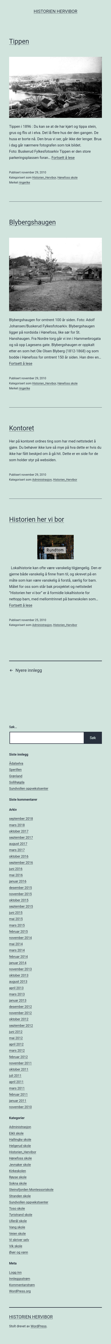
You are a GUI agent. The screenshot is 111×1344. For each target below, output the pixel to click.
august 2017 (18, 844)
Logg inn (15, 1272)
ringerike (24, 182)
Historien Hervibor (55, 11)
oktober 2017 (18, 831)
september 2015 (21, 906)
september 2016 (21, 862)
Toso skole (17, 1208)
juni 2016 (15, 869)
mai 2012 (16, 1038)
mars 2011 (17, 1088)
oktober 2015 (18, 900)
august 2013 (18, 981)
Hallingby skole (20, 1139)
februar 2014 (18, 957)
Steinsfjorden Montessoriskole (31, 1189)
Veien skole (17, 1233)
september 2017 (21, 837)
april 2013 (16, 988)
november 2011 (20, 1063)
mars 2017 (17, 850)
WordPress (38, 1326)
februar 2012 (18, 1057)
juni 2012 (15, 1032)
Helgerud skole (20, 1146)
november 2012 (20, 1013)
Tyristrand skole (20, 1215)
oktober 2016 (18, 856)
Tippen (19, 41)
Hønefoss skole (67, 177)
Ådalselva (16, 763)
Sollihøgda (16, 782)
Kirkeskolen (17, 1171)
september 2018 (21, 818)
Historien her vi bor (36, 519)
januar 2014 (17, 963)
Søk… (13, 727)
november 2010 (20, 1107)
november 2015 (20, 894)
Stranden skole (20, 1196)
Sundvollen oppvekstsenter (28, 788)
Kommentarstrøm (22, 1285)
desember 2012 (20, 1007)
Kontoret (21, 428)
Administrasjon (42, 479)
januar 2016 (17, 881)
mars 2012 (17, 1050)
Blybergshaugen (32, 222)
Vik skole (15, 1246)
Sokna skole (18, 1183)
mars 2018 (17, 825)
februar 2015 (18, 931)
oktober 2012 (18, 1019)
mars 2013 (17, 994)
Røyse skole (18, 1177)
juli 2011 (15, 1075)
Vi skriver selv (19, 1240)
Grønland (15, 776)
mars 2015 (17, 925)
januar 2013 (17, 1000)
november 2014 (20, 938)
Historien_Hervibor (44, 177)
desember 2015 (20, 888)
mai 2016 (16, 875)
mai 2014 (16, 944)
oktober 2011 (18, 1069)
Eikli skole (16, 1133)
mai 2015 (16, 919)
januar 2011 (17, 1101)
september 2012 (21, 1025)
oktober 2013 (18, 975)
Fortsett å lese (63, 157)
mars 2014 (17, 950)
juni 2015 (15, 913)
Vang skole (17, 1227)
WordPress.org (20, 1291)
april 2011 (16, 1082)
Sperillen (15, 770)
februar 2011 (18, 1094)
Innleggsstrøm (19, 1279)
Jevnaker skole (20, 1165)
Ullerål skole (18, 1221)
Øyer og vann (18, 1252)
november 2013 (20, 969)
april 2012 (16, 1044)
